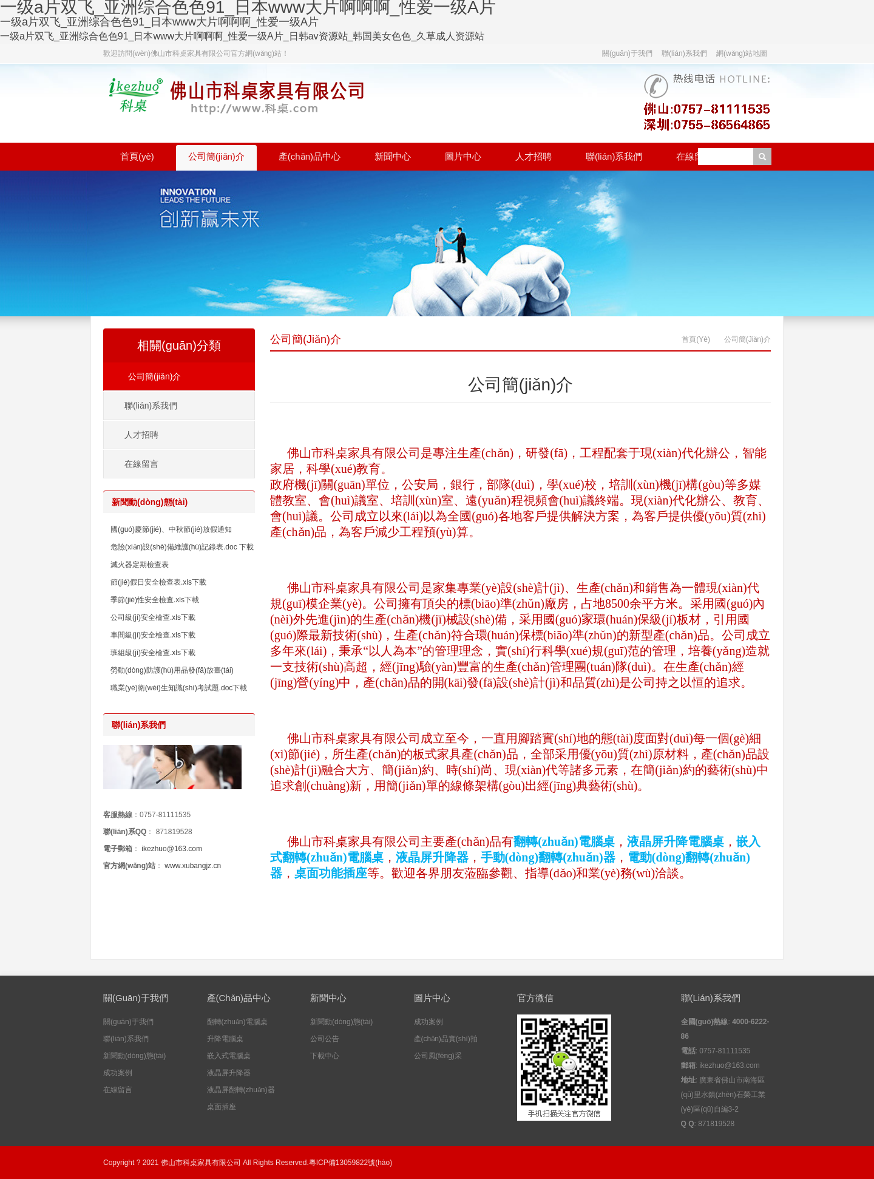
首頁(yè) (137, 156)
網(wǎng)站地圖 (741, 53)
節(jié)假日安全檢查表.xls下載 (158, 582)
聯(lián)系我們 (684, 53)
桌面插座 (221, 1107)
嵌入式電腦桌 (229, 1056)
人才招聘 (533, 156)
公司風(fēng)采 (438, 1056)
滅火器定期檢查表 (139, 564)
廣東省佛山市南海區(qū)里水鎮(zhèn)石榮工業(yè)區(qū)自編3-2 (723, 1094)
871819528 (174, 831)
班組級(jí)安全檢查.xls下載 (152, 652)
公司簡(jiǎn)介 (216, 156)
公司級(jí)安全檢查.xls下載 (152, 617)
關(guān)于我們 (627, 53)
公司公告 (324, 1039)
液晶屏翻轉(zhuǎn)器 (241, 1090)
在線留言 (694, 156)
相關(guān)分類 (179, 345)
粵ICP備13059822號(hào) (350, 1162)
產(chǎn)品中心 (309, 156)
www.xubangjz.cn (192, 865)
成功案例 (117, 1073)
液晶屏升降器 (229, 1073)
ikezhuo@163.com (171, 848)
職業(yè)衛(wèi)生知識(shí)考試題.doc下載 (178, 688)
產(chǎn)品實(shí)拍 (446, 1039)
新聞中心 (392, 156)
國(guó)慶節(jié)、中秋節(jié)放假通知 (171, 529)
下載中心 (324, 1056)
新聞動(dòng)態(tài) (134, 1056)
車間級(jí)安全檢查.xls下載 (152, 635)
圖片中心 (463, 156)
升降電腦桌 (225, 1039)
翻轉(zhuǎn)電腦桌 (237, 1022)
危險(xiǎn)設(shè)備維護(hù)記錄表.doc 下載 (182, 547)
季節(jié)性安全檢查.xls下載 (154, 600)
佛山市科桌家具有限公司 (201, 1162)
